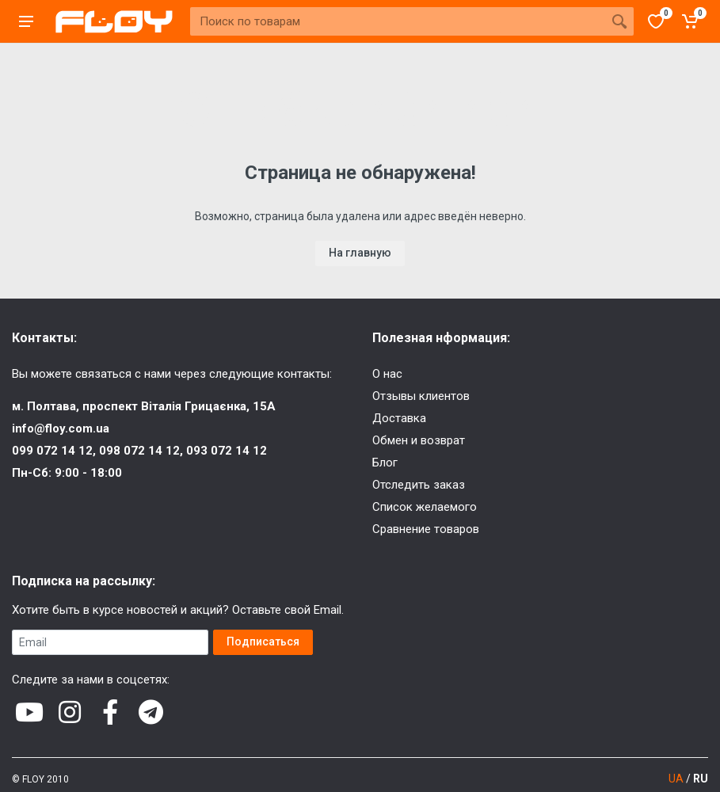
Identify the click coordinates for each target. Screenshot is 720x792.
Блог (385, 462)
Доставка (399, 418)
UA (676, 778)
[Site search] (397, 21)
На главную (360, 252)
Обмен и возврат (418, 440)
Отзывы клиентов (421, 396)
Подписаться (263, 641)
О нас (387, 374)
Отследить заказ (418, 485)
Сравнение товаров (425, 529)
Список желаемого (424, 507)
